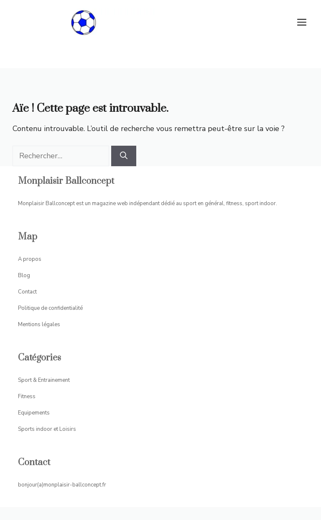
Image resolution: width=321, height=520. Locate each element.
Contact (27, 292)
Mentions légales (39, 324)
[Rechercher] (123, 156)
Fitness (27, 396)
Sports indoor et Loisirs (47, 429)
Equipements (34, 413)
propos (32, 259)
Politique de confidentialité (50, 308)
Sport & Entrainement (44, 380)
